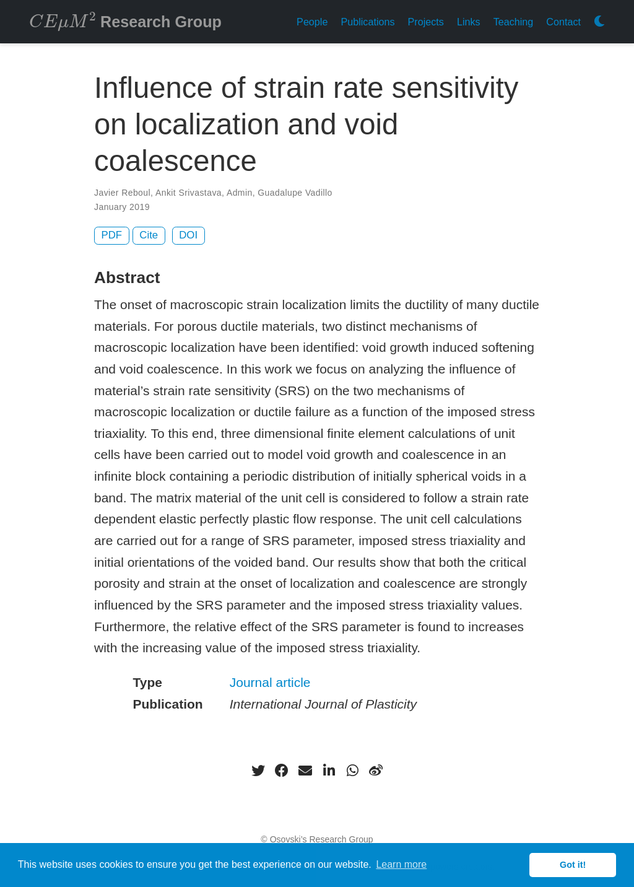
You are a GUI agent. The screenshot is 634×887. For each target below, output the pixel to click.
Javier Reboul (122, 193)
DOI (188, 235)
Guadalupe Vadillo (295, 193)
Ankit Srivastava (188, 193)
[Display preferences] (599, 22)
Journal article (270, 682)
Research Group (125, 20)
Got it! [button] (573, 865)
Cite (148, 235)
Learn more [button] (401, 864)
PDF (112, 235)
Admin (240, 193)
